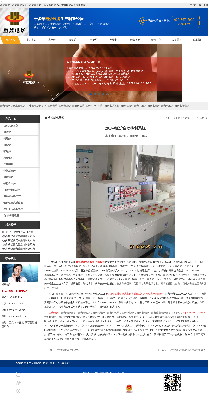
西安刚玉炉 (167, 105)
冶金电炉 (8, 158)
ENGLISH (203, 5)
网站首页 (10, 39)
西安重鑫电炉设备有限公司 (165, 312)
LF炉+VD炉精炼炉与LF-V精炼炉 (20, 232)
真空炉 (52, 39)
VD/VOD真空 (10, 125)
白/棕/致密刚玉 (11, 215)
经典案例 (135, 39)
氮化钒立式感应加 (13, 202)
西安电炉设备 (112, 105)
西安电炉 (52, 105)
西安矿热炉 (78, 105)
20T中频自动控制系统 (68, 350)
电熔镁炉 (8, 177)
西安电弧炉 (65, 105)
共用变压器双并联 (13, 209)
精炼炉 (72, 39)
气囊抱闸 (8, 164)
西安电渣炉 (154, 105)
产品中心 (114, 39)
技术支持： (89, 391)
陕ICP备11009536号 (107, 379)
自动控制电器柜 (11, 190)
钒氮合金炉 (9, 183)
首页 (180, 118)
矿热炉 (7, 151)
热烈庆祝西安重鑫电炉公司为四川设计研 (20, 240)
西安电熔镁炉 (182, 105)
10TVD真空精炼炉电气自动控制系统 (187, 350)
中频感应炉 (9, 170)
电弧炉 (7, 145)
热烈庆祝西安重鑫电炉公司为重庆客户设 (20, 244)
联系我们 (197, 39)
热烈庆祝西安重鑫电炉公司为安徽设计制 (20, 248)
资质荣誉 (177, 39)
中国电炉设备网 (37, 105)
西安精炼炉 (126, 105)
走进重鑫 (31, 39)
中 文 (193, 5)
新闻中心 (156, 39)
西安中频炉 (140, 105)
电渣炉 (93, 39)
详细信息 (202, 118)
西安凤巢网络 (102, 391)
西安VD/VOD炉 (94, 105)
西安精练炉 (63, 363)
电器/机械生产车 (12, 196)
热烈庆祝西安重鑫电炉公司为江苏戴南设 (20, 236)
